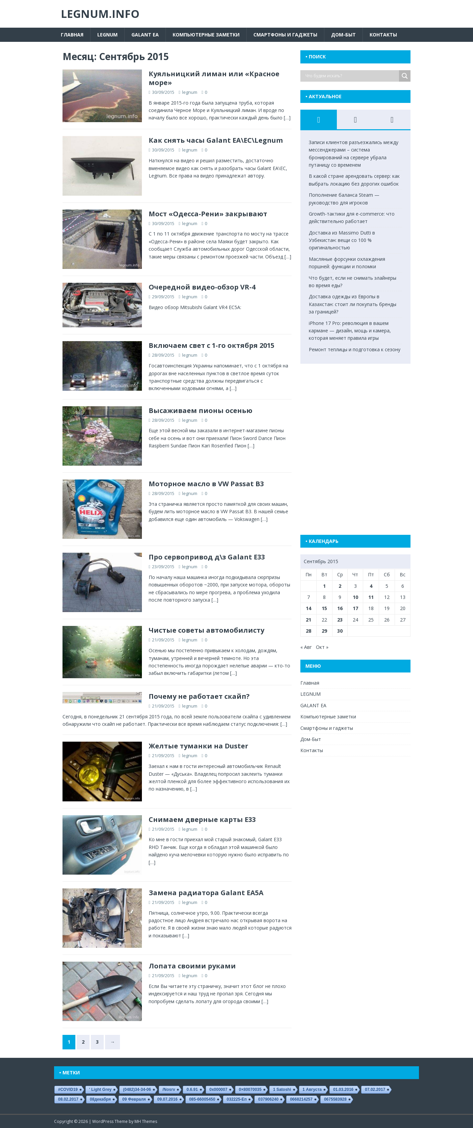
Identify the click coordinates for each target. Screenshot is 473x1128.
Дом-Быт (343, 34)
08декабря (100, 1099)
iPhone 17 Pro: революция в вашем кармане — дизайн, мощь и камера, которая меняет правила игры (350, 330)
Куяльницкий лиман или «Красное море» (214, 78)
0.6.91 (192, 1089)
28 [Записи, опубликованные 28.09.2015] (308, 631)
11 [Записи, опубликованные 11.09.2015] (371, 597)
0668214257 (301, 1099)
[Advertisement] (361, 439)
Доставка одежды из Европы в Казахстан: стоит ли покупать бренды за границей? (352, 304)
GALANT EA (145, 34)
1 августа (312, 1089)
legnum (189, 92)
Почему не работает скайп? (199, 696)
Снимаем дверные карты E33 (202, 819)
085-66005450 (202, 1099)
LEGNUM (107, 34)
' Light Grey (100, 1089)
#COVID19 (68, 1089)
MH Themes (145, 1121)
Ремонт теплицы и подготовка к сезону (354, 349)
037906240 (268, 1099)
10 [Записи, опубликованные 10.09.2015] (355, 597)
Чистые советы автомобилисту (206, 630)
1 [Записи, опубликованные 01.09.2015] (324, 586)
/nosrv (169, 1089)
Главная (72, 34)
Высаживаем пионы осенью (200, 410)
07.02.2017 (375, 1089)
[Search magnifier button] (404, 76)
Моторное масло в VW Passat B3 (206, 483)
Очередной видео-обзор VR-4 (202, 287)
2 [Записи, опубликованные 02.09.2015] (340, 586)
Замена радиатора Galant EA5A (206, 892)
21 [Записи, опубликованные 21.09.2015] (308, 619)
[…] (287, 117)
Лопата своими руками (192, 965)
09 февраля (134, 1099)
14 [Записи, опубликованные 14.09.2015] (308, 608)
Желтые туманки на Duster (198, 745)
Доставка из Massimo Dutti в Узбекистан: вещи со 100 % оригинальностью (342, 240)
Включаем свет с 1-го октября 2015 (211, 345)
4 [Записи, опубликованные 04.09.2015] (371, 586)
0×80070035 (250, 1089)
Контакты (383, 34)
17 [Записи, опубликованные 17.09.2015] (355, 608)
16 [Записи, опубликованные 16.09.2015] (340, 608)
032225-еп (237, 1099)
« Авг (306, 647)
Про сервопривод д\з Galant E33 (207, 556)
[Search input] (351, 76)
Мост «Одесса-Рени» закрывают (208, 213)
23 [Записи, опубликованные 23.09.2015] (340, 619)
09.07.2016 (167, 1099)
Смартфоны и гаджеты (285, 34)
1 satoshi (282, 1089)
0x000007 (218, 1089)
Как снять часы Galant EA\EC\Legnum (216, 140)
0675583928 (335, 1099)
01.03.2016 (343, 1089)
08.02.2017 (68, 1099)
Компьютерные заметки (206, 34)
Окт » (322, 647)
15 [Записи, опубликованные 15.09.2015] (324, 608)
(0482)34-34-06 (137, 1089)
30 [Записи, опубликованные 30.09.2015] (340, 631)
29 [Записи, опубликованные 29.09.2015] (324, 631)
